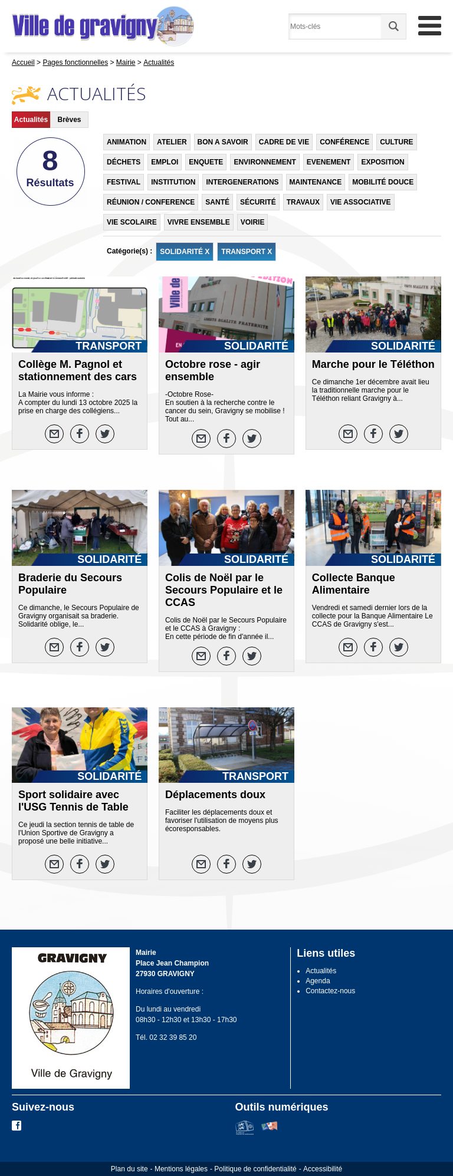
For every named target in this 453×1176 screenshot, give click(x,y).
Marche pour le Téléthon (373, 364)
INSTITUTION (173, 182)
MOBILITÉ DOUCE (382, 182)
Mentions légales (181, 1169)
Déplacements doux (215, 795)
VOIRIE (253, 222)
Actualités (31, 120)
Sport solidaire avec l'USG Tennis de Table (73, 801)
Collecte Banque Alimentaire (353, 584)
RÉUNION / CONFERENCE (151, 202)
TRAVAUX (303, 202)
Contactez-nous (330, 991)
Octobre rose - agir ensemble (212, 370)
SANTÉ (217, 202)
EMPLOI (164, 162)
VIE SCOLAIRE (132, 222)
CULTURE (396, 142)
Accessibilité (322, 1169)
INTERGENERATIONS (242, 182)
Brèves (69, 120)
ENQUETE (206, 162)
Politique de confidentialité (255, 1169)
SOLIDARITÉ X (184, 252)
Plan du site (129, 1169)
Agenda (318, 981)
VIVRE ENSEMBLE (199, 222)
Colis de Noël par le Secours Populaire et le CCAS (224, 590)
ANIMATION (126, 142)
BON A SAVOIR (223, 142)
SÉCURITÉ (258, 202)
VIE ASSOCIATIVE (360, 202)
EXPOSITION (382, 162)
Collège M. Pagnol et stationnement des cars (77, 370)
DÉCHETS (123, 162)
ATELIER (171, 142)
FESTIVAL (123, 182)
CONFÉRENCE (344, 142)
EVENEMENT (329, 162)
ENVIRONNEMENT (265, 162)
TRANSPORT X (246, 252)
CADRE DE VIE (284, 142)
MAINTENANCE (316, 182)
